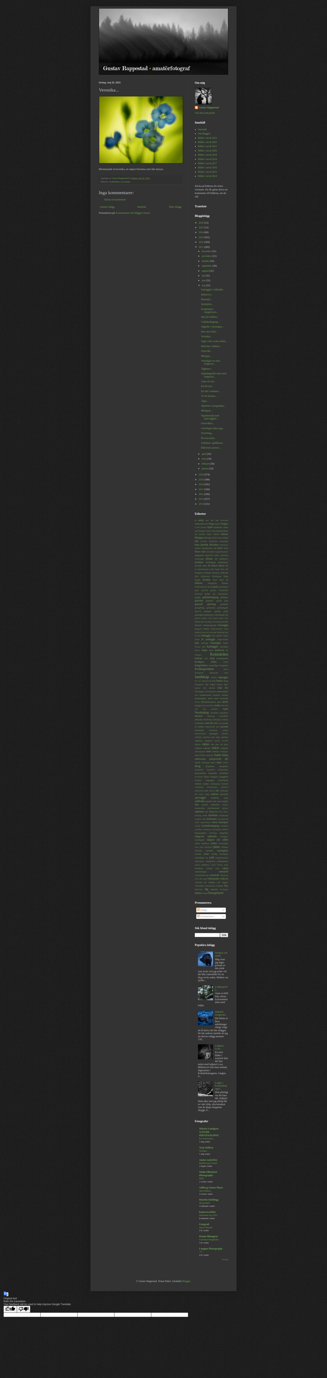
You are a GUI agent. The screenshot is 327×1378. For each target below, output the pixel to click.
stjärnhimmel (213, 808)
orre (216, 723)
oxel (220, 723)
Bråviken (214, 544)
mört (223, 705)
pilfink (201, 726)
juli (204, 275)
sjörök (197, 762)
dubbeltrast (223, 562)
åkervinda (199, 889)
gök (226, 615)
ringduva (199, 740)
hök (198, 636)
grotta (207, 593)
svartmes (198, 829)
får (227, 580)
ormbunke (199, 723)
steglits (225, 801)
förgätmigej (199, 587)
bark (206, 524)
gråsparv (210, 600)
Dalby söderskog (221, 555)
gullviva (198, 611)
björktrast (218, 527)
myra (203, 705)
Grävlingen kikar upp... (212, 428)
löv (226, 687)
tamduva (205, 843)
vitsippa (211, 882)
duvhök (198, 565)
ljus (207, 684)
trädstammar (222, 861)
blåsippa (199, 537)
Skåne (206, 776)
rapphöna (206, 737)
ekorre (214, 565)
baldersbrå (199, 523)
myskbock (210, 705)
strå (204, 819)
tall (218, 839)
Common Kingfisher (209, 1239)
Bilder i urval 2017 (207, 163)
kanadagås (216, 642)
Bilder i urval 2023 (207, 137)
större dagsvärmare (203, 822)
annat (201, 520)
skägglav (214, 776)
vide (200, 879)
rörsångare (224, 751)
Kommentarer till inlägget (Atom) (133, 212)
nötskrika (208, 719)
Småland (224, 784)
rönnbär (215, 751)
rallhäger (198, 737)
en (196, 569)
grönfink (224, 604)
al (195, 520)
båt (215, 548)
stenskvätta (200, 808)
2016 (201, 494)
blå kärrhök (200, 534)
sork (207, 794)
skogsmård (199, 769)
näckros (198, 716)
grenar (213, 590)
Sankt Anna (221, 755)
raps (213, 737)
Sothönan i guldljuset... (212, 442)
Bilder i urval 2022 (207, 142)
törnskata (199, 868)
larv (196, 681)
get (206, 587)
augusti (206, 270)
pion (218, 727)
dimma (209, 558)
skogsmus (223, 766)
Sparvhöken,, (205, 1190)
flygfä (197, 579)
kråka (214, 661)
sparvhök (224, 794)
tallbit (225, 839)
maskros (216, 695)
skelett (225, 762)
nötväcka (217, 719)
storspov (198, 819)
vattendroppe (200, 871)
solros (201, 794)
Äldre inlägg (175, 206)
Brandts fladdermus (209, 541)
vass (217, 868)
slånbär (198, 783)
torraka (198, 854)
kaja (197, 642)
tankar (214, 843)
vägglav (225, 882)
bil (198, 527)
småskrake (199, 787)
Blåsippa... (206, 356)
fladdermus (205, 576)
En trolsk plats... (207, 1138)
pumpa (225, 730)
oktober (206, 261)
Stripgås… (204, 1150)
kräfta (226, 662)
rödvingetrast (200, 751)
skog (197, 766)
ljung (226, 681)
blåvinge (207, 537)
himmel (198, 625)
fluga (226, 576)
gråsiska (199, 600)
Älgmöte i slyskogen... (212, 326)
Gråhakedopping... (210, 321)
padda (225, 723)
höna (214, 636)
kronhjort (199, 661)
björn (225, 527)
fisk (226, 569)
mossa (197, 702)
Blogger (186, 1281)
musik (225, 701)
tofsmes (224, 847)
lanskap (214, 677)
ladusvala (214, 672)
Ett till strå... (207, 386)
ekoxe (222, 565)
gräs (226, 600)
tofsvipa (198, 850)
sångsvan (199, 836)
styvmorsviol (223, 819)
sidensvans (200, 758)
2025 (201, 227)
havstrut (208, 621)
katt (203, 646)
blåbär (209, 534)
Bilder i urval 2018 (207, 159)
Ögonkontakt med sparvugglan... (210, 417)
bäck (220, 548)
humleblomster (217, 629)
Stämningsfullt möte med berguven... (213, 375)
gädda (225, 611)
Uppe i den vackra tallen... (214, 341)
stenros (225, 804)
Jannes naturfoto (208, 1159)
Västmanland (210, 886)
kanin (225, 643)
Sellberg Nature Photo (211, 1187)
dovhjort (199, 562)
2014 (201, 503)
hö (196, 636)
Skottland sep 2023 (208, 1215)
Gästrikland (219, 614)
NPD (201, 1178)
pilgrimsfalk (210, 727)
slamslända (223, 780)
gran (215, 586)
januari (205, 468)
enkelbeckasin (203, 569)
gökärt (204, 618)
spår (214, 801)
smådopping (215, 784)
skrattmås (212, 773)
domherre (224, 558)
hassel (197, 621)
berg (211, 523)
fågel (221, 580)
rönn (208, 751)
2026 (201, 222)
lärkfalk (212, 688)
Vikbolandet (213, 878)
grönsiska (211, 607)
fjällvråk (224, 572)
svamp (197, 826)
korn (206, 658)
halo (226, 618)
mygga (198, 705)
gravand (204, 590)
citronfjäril (210, 552)
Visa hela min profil (205, 112)
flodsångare (216, 576)
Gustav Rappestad (209, 107)
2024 (201, 232)
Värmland (199, 886)
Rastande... (206, 299)
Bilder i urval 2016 (207, 167)
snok (206, 790)
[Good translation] (10, 1309)
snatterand (199, 791)
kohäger (198, 655)
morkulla (224, 698)
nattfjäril (214, 709)
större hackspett (220, 822)
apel (207, 520)
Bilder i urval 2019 (207, 154)
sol (196, 794)
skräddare (223, 773)
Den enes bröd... (209, 331)
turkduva (205, 864)
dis (216, 558)
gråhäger (224, 597)
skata (219, 762)
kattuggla (212, 646)
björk (210, 527)
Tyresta (220, 865)
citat (203, 551)
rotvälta (225, 741)
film (222, 569)
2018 (201, 484)
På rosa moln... (208, 438)
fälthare (198, 583)
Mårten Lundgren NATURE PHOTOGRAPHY (209, 1132)
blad (196, 531)
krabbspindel (222, 658)
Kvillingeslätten (204, 669)
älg (206, 889)
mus (219, 702)
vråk (218, 882)
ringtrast (208, 740)
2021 (201, 247)
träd (211, 857)
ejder (204, 565)
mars (204, 458)
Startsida (141, 206)
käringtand (199, 673)
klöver (197, 650)
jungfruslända (222, 639)
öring (204, 893)
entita (212, 569)
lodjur (212, 684)
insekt (197, 639)
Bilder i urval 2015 (207, 171)
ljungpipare (199, 684)
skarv (213, 762)
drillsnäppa (211, 562)
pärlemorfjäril (200, 733)
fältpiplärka (212, 583)
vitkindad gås (200, 882)
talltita (197, 843)
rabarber (224, 733)
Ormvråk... (206, 351)
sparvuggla (200, 797)
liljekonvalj (206, 681)
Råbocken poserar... (211, 447)
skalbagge (205, 762)
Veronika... (206, 336)
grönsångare (222, 607)
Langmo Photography (211, 1248)
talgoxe (210, 839)
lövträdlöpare (210, 691)
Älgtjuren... (207, 368)
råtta (217, 744)
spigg (226, 798)
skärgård (198, 780)
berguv (224, 523)
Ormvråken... (207, 423)
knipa (204, 650)
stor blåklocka (211, 811)
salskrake (210, 755)
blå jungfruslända (220, 531)
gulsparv (208, 611)
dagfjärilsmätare (221, 552)
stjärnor (225, 808)
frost (215, 579)
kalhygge (204, 643)
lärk (204, 688)
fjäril (197, 576)
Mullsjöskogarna (208, 702)
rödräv (215, 748)
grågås (198, 597)
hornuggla (223, 625)
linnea (219, 680)
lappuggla (223, 677)
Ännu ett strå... (208, 381)
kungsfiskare (201, 665)
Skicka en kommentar (115, 199)
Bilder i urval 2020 (207, 150)
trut (206, 858)
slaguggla (210, 780)
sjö (226, 758)
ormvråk (209, 723)
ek (209, 565)
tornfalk (209, 850)
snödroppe (224, 791)
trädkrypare (199, 861)
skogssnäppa (223, 769)
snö (217, 790)
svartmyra (206, 829)
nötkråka (199, 719)
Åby (226, 885)
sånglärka (224, 833)
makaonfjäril (222, 691)
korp (212, 658)
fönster (225, 583)
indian (225, 636)
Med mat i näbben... (211, 346)
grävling (211, 604)
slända (206, 783)
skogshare (209, 766)
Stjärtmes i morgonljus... (213, 405)
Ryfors (198, 744)
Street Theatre (206, 1227)
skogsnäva (211, 769)
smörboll (224, 787)
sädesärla (212, 836)
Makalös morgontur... (221, 1013)
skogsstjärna (200, 773)
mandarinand (205, 695)
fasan (217, 569)
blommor (208, 531)
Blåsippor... (207, 410)
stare (219, 801)
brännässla (224, 545)
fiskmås (207, 572)
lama (226, 673)
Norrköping (202, 712)
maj (204, 285)
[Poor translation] (23, 1309)
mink (210, 698)
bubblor (198, 548)
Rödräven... (207, 294)
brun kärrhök (201, 544)
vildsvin (224, 878)
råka (212, 744)
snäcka (211, 791)
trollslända (199, 857)
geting (210, 587)
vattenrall (214, 875)
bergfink (217, 524)
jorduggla (210, 639)
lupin (226, 684)
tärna (226, 865)
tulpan (197, 865)
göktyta (198, 618)
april (204, 453)
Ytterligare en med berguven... (210, 362)
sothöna (214, 794)
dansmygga (199, 559)
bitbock (204, 527)
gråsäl (219, 600)
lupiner (197, 688)
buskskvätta (207, 548)
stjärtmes (199, 811)
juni (204, 280)
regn (218, 737)
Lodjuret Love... (219, 1047)
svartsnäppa (216, 829)
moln (216, 698)
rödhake (206, 748)
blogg (201, 531)
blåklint (216, 534)
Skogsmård (204, 1203)
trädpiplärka (210, 861)
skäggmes (223, 776)
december (207, 251)
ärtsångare (224, 889)
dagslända (209, 555)
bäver (197, 551)
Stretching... (207, 433)
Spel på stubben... (210, 316)
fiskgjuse (199, 572)
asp (216, 520)
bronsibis (224, 541)
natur (225, 708)
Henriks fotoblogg (208, 1199)
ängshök (214, 889)
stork (205, 815)
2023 (201, 237)
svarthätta (224, 826)
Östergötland (215, 893)
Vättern (219, 886)
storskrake (223, 815)
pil (196, 727)
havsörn (224, 621)
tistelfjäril (208, 847)
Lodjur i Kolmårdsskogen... (221, 1085)
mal (196, 695)
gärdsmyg (208, 614)
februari (206, 463)
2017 (201, 489)
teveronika (125, 181)
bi (195, 527)
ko (227, 650)
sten (197, 804)
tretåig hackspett (219, 854)
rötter (197, 755)
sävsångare (200, 839)
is (202, 639)
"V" (201, 1252)
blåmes (224, 534)
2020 (201, 474)
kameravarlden (207, 1212)
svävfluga (213, 833)
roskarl (217, 741)
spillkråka (200, 801)
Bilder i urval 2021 (207, 146)
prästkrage (213, 730)
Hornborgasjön (210, 625)
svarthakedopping (210, 825)
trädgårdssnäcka (221, 858)
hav (202, 621)
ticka (197, 847)
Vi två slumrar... (209, 396)
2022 (201, 242)
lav (200, 681)
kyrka (226, 669)
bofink (225, 537)
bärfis (226, 548)
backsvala (224, 520)
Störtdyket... (207, 304)
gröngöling (200, 607)
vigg (204, 879)
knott (211, 650)
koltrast (198, 658)
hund (226, 629)
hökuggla (206, 635)
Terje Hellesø (206, 1147)
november (207, 256)
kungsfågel (214, 665)
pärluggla (213, 733)
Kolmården (114, 181)
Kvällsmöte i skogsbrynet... (209, 311)
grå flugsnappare (220, 594)
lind (214, 681)
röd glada (224, 744)
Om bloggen (204, 133)
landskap (202, 677)
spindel (208, 801)
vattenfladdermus (202, 875)
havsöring (216, 622)
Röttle (202, 755)
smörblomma (212, 787)
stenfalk (205, 804)
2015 (201, 498)
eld (226, 565)
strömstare (211, 818)
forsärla (206, 579)
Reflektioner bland (208, 1163)
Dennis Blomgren (208, 1236)
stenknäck (215, 804)
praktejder (199, 730)
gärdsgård (199, 614)
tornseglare (222, 850)
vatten (225, 868)
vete (196, 879)
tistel (202, 847)
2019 (201, 479)
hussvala (205, 632)
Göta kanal (213, 618)
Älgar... (205, 401)
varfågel (209, 868)
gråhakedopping (210, 597)
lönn (220, 687)
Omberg (225, 719)
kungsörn (224, 665)
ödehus (198, 893)
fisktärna (216, 572)
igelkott (219, 636)
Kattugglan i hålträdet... (213, 289)
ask (212, 520)
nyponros (224, 712)
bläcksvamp (217, 538)
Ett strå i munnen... (210, 391)
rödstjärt (224, 748)
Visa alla (225, 1259)
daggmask (199, 555)
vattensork (224, 875)
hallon (221, 618)
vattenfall (223, 871)
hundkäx (198, 632)
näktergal (211, 716)
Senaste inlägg (107, 206)
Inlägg (202, 909)
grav (197, 590)
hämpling (220, 632)
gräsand (198, 604)
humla (206, 628)
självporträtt (215, 758)
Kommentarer (205, 916)
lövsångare (200, 691)
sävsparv (224, 836)
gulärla (217, 611)
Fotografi (204, 1224)
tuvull (213, 865)
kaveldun (224, 646)
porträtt (224, 726)
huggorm (198, 629)
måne (217, 705)
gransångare (223, 587)
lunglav (220, 684)
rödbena (198, 748)
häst (226, 632)
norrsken (214, 712)
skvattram (199, 777)
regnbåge (224, 737)
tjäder (216, 846)
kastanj (197, 647)
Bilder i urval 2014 (207, 176)
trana (206, 853)
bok (197, 541)
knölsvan (219, 650)
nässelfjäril (223, 716)
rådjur (205, 744)
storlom (213, 815)
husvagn (213, 632)
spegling (215, 797)
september (207, 265)
